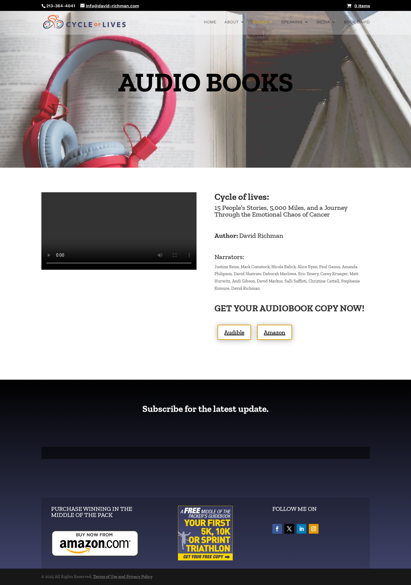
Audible (234, 332)
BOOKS (260, 22)
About (231, 22)
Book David (357, 22)
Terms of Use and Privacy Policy (122, 576)
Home (210, 22)
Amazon (274, 332)
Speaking (291, 22)
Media (323, 22)
